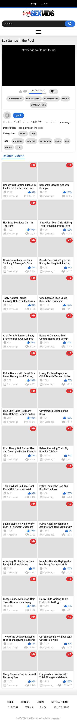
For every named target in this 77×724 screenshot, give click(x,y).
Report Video (33, 98)
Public (23, 133)
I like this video (20, 91)
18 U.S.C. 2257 (61, 707)
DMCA (43, 707)
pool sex (31, 141)
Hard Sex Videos (35, 718)
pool (19, 147)
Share (65, 98)
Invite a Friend (59, 702)
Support (13, 707)
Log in (45, 3)
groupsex (17, 141)
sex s (58, 141)
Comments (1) (38, 105)
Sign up (32, 3)
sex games (45, 141)
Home (10, 702)
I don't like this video (25, 91)
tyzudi (18, 115)
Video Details (15, 98)
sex (67, 141)
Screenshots (51, 98)
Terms (29, 707)
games (8, 147)
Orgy (33, 133)
